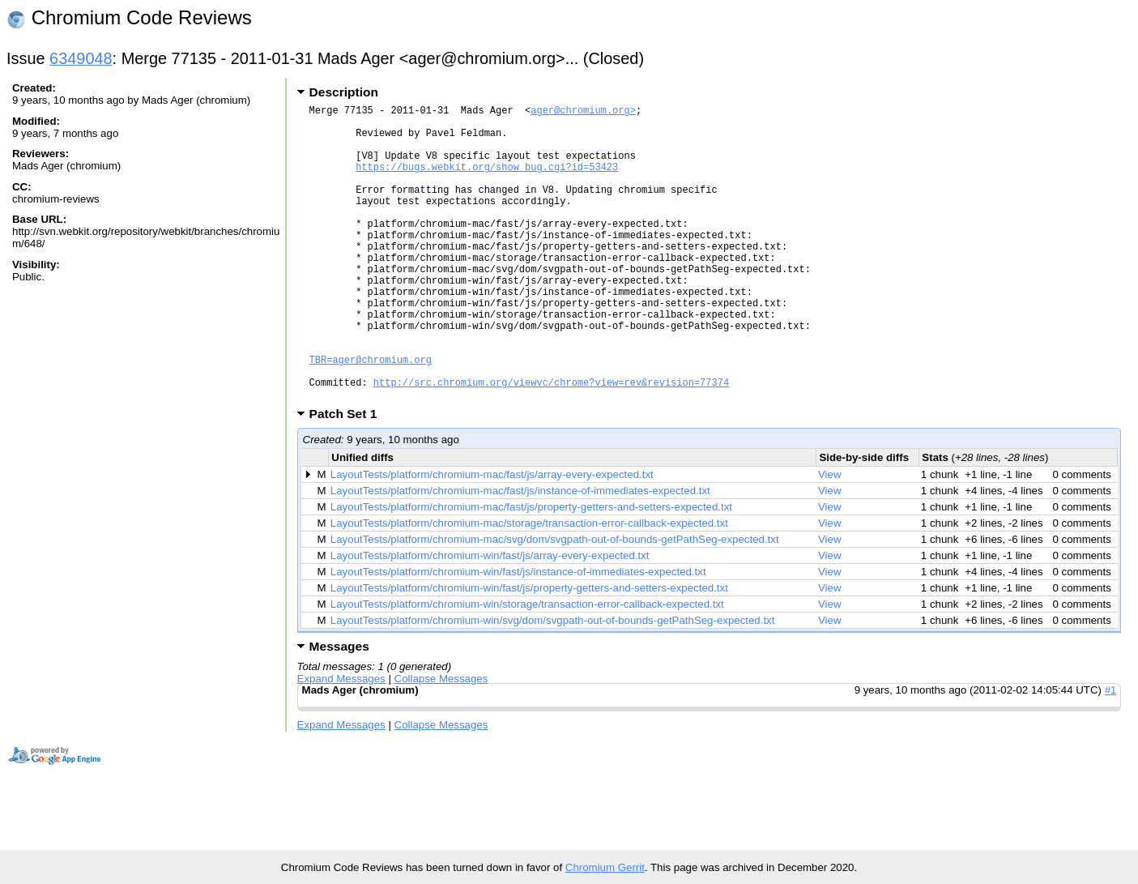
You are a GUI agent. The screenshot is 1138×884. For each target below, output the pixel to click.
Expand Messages (341, 742)
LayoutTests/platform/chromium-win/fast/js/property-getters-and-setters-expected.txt (529, 651)
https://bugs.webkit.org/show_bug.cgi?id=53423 (487, 181)
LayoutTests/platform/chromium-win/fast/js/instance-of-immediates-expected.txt (518, 635)
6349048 (81, 58)
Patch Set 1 (348, 477)
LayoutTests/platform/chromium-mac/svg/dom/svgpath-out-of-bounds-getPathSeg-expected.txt (554, 602)
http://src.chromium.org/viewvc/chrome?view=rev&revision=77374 (551, 443)
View (830, 538)
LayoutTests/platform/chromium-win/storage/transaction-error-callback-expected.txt (527, 667)
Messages (339, 709)
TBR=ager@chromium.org (370, 415)
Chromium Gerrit (605, 867)
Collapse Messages (441, 742)
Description (343, 92)
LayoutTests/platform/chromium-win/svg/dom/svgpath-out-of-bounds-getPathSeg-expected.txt (552, 683)
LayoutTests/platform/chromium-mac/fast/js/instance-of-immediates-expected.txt (520, 554)
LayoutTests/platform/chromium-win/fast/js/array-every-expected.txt (490, 619)
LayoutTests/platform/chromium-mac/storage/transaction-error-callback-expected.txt (529, 586)
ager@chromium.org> (583, 112)
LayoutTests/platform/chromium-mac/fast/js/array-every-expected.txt (492, 538)
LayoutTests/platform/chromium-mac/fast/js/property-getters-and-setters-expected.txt (531, 570)
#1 (1111, 753)
